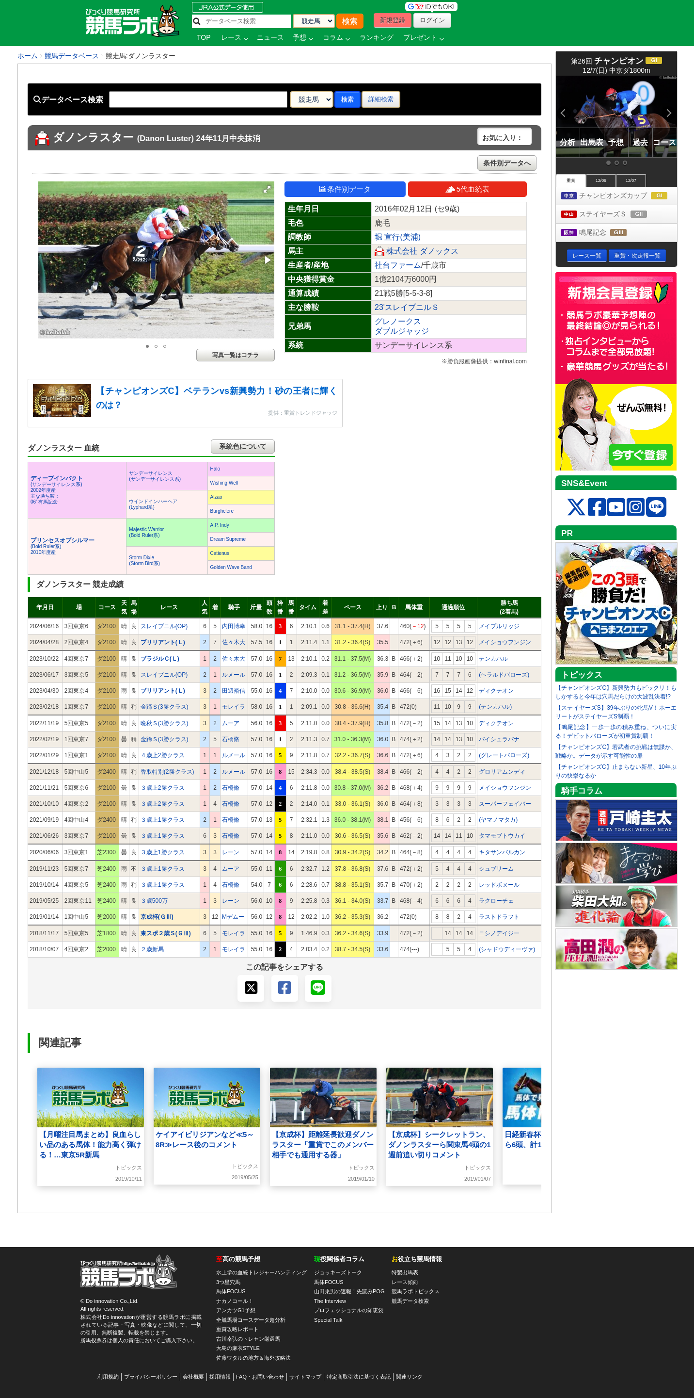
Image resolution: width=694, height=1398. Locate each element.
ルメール (233, 674)
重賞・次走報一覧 (637, 255)
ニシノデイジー (499, 933)
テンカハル (493, 658)
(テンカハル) (495, 706)
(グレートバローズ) (504, 755)
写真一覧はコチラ (235, 355)
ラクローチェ (496, 900)
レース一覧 (586, 255)
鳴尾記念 (603, 233)
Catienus (219, 553)
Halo (215, 468)
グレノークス (398, 321)
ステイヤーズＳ (613, 214)
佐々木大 (233, 642)
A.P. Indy (219, 525)
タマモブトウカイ (502, 835)
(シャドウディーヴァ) (507, 949)
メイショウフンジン (505, 642)
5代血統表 (467, 189)
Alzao (216, 497)
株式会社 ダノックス (422, 251)
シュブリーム (496, 868)
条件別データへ (507, 163)
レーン (230, 852)
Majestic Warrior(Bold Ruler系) (146, 532)
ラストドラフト (499, 916)
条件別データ (345, 189)
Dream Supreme (228, 539)
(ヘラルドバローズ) (504, 674)
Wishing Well (224, 483)
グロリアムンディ (502, 771)
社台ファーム (398, 265)
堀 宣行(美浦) (398, 237)
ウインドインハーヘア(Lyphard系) (153, 504)
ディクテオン (496, 690)
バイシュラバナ (499, 739)
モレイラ (233, 706)
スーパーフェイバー (505, 803)
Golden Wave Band (231, 567)
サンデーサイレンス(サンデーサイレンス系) (155, 476)
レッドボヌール (499, 884)
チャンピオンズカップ (619, 196)
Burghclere (222, 511)
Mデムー (233, 916)
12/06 (601, 180)
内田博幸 (233, 626)
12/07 (631, 180)
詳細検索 (381, 99)
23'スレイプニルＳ (407, 307)
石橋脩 (230, 739)
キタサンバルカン (502, 852)
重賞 (571, 180)
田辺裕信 (233, 690)
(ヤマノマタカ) (498, 819)
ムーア (230, 723)
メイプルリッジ (499, 626)
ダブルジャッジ (402, 331)
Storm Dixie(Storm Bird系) (144, 560)
